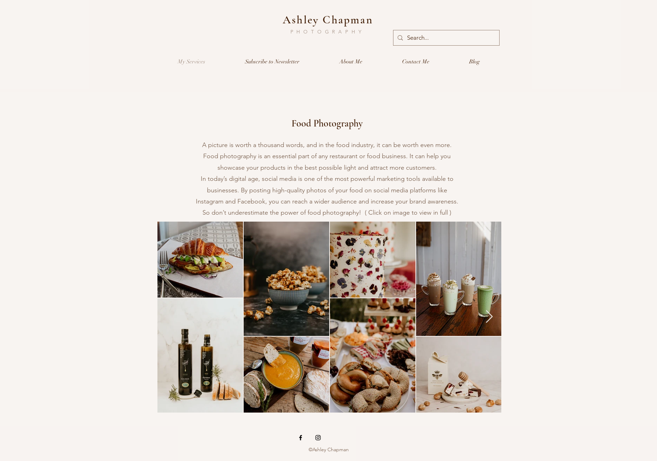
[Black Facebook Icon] (300, 437)
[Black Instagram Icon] (318, 437)
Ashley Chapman (328, 19)
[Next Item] (489, 317)
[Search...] (446, 37)
